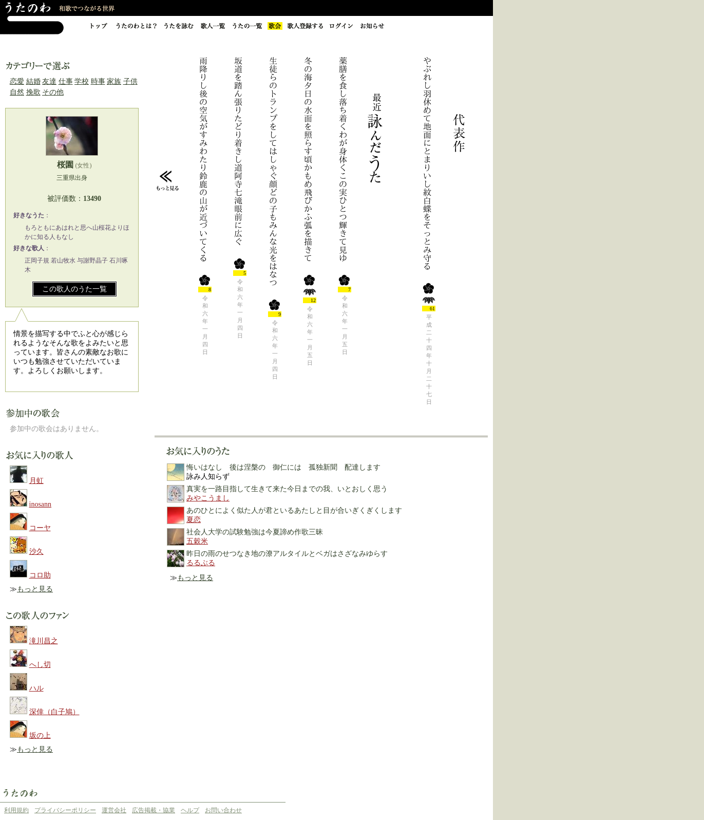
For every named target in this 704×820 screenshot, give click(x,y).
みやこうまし (208, 498)
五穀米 (197, 541)
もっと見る (35, 589)
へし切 (40, 664)
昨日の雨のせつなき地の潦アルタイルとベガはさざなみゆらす (287, 553)
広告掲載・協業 (153, 810)
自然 (17, 92)
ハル (36, 688)
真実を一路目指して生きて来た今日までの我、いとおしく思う (287, 489)
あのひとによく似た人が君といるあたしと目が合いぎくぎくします (294, 510)
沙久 (36, 551)
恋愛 (17, 81)
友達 (49, 81)
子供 (130, 81)
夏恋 (193, 520)
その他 (53, 92)
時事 (98, 81)
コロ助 (40, 575)
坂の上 (40, 735)
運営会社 (114, 810)
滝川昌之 (43, 641)
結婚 (33, 81)
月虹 (36, 480)
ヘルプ (190, 810)
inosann (40, 504)
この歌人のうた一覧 (74, 289)
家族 (114, 81)
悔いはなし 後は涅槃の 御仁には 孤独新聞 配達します (283, 467)
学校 (81, 81)
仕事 (66, 81)
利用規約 (16, 810)
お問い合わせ (223, 810)
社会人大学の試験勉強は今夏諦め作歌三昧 (254, 532)
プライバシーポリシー (65, 810)
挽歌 (33, 92)
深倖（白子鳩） (54, 712)
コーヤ (40, 528)
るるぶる (200, 563)
